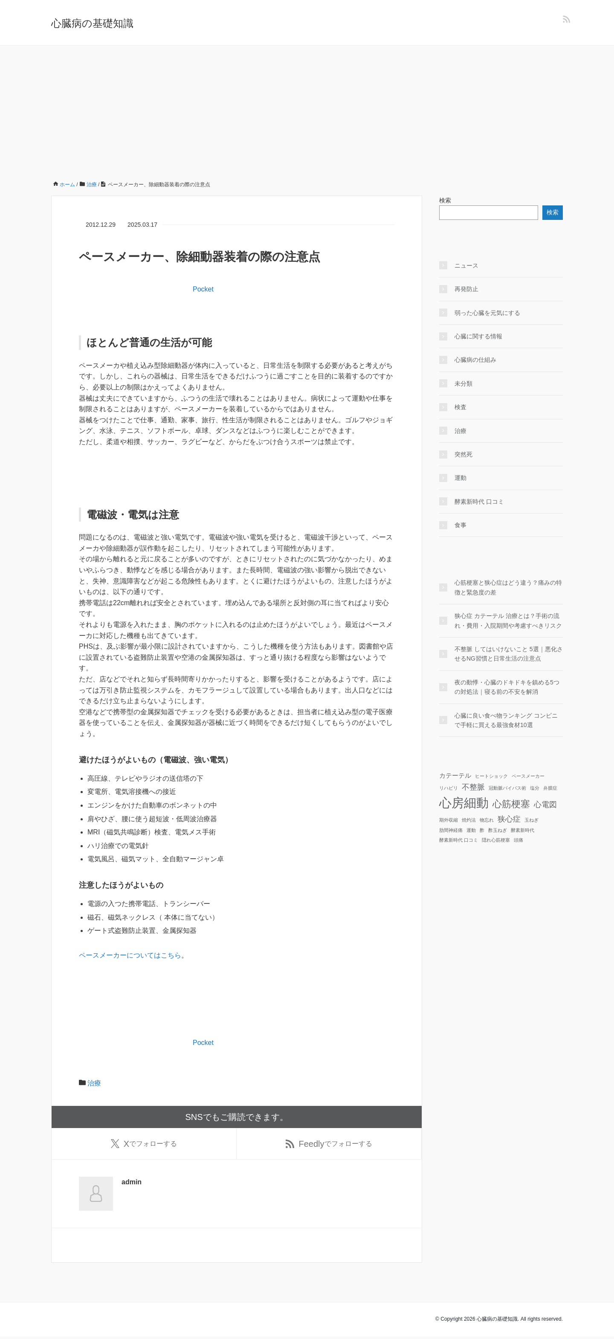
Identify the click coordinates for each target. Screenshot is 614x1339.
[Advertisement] (307, 109)
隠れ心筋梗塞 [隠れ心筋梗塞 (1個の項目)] (496, 840)
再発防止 (466, 289)
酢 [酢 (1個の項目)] (482, 830)
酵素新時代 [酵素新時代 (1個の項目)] (522, 830)
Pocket (203, 289)
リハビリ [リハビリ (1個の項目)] (448, 788)
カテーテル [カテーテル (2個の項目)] (455, 775)
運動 (460, 477)
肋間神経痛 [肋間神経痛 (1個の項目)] (451, 830)
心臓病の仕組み (475, 359)
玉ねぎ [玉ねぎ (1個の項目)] (531, 819)
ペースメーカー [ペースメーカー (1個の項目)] (528, 776)
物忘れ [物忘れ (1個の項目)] (487, 819)
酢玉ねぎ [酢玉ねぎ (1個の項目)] (497, 830)
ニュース (466, 265)
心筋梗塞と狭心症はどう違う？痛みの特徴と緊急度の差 (508, 587)
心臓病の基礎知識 (92, 23)
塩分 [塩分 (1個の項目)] (534, 788)
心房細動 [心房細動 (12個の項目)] (464, 803)
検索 (445, 200)
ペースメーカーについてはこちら (130, 955)
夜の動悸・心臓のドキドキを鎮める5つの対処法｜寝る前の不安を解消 (507, 687)
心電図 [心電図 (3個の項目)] (545, 804)
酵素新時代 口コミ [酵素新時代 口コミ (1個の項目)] (458, 840)
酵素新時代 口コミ (479, 501)
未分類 (463, 383)
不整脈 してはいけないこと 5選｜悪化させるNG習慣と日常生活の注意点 (509, 654)
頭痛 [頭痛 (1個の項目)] (518, 840)
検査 (460, 407)
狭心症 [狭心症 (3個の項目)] (509, 819)
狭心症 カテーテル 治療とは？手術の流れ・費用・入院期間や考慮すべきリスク (508, 620)
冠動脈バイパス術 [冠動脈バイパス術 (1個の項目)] (507, 788)
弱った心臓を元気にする (487, 312)
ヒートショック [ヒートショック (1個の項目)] (491, 776)
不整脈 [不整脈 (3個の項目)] (473, 787)
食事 (460, 525)
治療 (94, 1083)
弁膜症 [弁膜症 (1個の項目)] (550, 788)
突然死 (463, 454)
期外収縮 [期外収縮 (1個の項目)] (448, 819)
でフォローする (144, 1145)
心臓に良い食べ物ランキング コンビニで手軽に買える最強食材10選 (506, 720)
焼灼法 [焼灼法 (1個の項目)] (469, 819)
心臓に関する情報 (478, 336)
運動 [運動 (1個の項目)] (471, 830)
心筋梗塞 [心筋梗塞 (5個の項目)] (511, 804)
